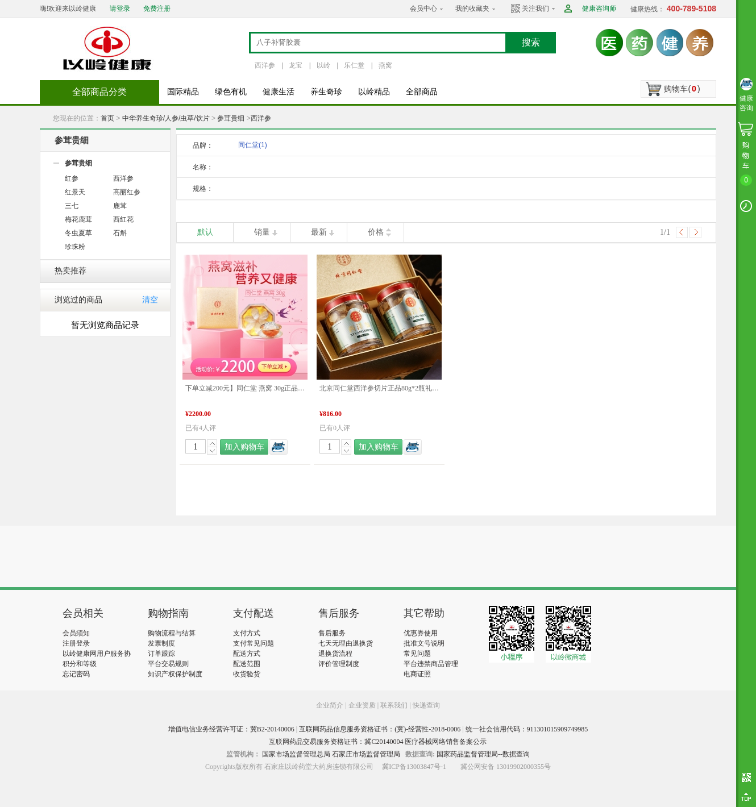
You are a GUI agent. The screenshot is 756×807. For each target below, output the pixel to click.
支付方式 (246, 633)
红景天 (75, 192)
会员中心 (423, 9)
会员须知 (76, 633)
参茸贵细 (230, 118)
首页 (107, 118)
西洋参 (265, 65)
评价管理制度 (338, 664)
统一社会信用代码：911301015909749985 (527, 729)
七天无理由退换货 (345, 643)
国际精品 (183, 92)
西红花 (123, 219)
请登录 (120, 9)
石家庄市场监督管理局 (366, 754)
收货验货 (246, 674)
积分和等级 (80, 664)
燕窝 (385, 65)
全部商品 (422, 92)
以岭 (323, 65)
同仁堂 (252, 145)
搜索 (531, 42)
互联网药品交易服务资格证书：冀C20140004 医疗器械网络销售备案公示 (378, 742)
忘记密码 (76, 674)
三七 (71, 206)
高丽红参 (126, 192)
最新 (319, 232)
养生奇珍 (326, 92)
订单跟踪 (161, 654)
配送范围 (246, 664)
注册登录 (76, 643)
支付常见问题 (253, 643)
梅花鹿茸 (78, 219)
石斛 (120, 233)
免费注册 (157, 9)
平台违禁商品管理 (431, 664)
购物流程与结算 (172, 633)
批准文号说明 (424, 643)
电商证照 (417, 674)
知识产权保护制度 (175, 674)
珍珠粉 (75, 247)
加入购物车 (244, 447)
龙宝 (295, 65)
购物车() (682, 88)
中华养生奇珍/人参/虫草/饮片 (166, 118)
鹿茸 (120, 206)
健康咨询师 (599, 9)
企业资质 (362, 705)
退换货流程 (335, 654)
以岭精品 (374, 92)
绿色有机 (231, 92)
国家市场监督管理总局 (296, 754)
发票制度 (161, 643)
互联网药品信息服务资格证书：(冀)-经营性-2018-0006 (379, 729)
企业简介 (330, 705)
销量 (262, 232)
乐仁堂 (354, 65)
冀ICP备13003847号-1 (414, 767)
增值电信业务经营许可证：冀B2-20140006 (231, 729)
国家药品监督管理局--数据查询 (483, 754)
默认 (205, 232)
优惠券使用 (421, 633)
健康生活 (278, 92)
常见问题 (417, 654)
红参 (71, 178)
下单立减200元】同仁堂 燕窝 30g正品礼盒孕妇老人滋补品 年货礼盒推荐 (245, 388)
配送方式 (246, 654)
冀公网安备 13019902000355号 (505, 767)
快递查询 (426, 705)
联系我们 (394, 705)
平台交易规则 (168, 664)
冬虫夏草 (78, 233)
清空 (150, 300)
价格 (376, 232)
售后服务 (332, 633)
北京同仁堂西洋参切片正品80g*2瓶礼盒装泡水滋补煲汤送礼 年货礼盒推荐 (379, 388)
